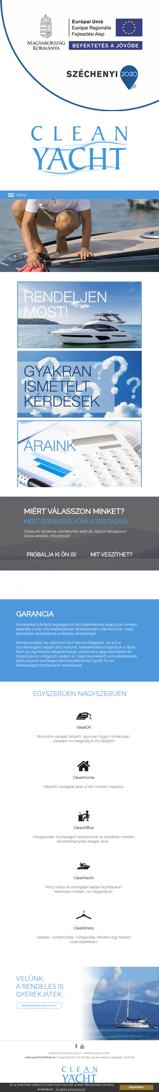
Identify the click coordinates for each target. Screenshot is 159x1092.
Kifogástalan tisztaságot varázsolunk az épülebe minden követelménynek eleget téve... (83, 825)
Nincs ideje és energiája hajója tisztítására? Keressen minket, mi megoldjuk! (83, 876)
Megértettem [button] (136, 1087)
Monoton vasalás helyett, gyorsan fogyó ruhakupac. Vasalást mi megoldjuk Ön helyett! (83, 725)
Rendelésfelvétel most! (39, 1005)
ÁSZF (106, 1053)
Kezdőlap (56, 1053)
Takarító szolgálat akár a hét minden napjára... (83, 773)
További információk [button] (70, 1089)
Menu (17, 195)
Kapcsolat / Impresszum (83, 1053)
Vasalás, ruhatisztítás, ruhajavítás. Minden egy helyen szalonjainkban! (83, 926)
